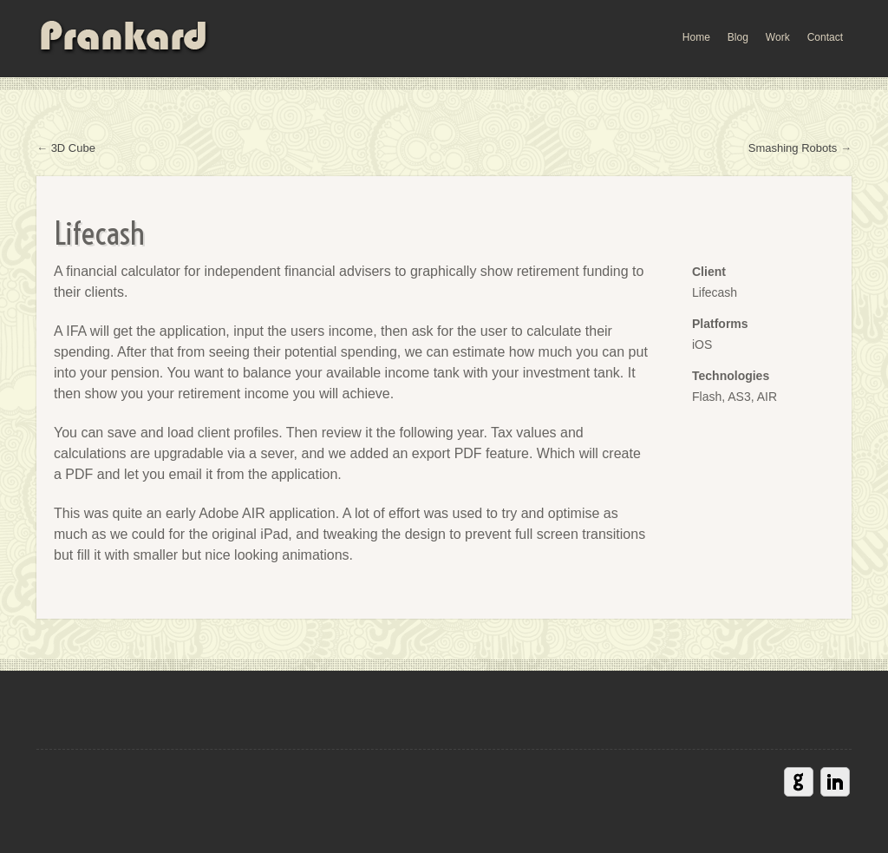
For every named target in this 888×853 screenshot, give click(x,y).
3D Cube (73, 147)
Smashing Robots (793, 147)
